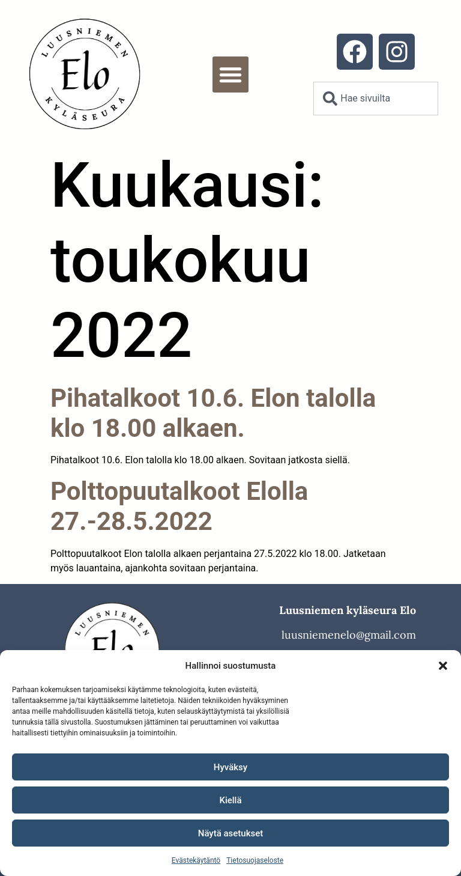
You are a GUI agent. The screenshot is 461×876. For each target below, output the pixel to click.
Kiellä (230, 800)
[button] (443, 666)
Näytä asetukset (231, 833)
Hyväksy (230, 767)
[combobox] (375, 98)
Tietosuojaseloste (254, 860)
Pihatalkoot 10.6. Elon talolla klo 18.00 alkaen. (213, 413)
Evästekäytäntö (196, 860)
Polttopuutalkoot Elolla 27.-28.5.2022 (179, 506)
